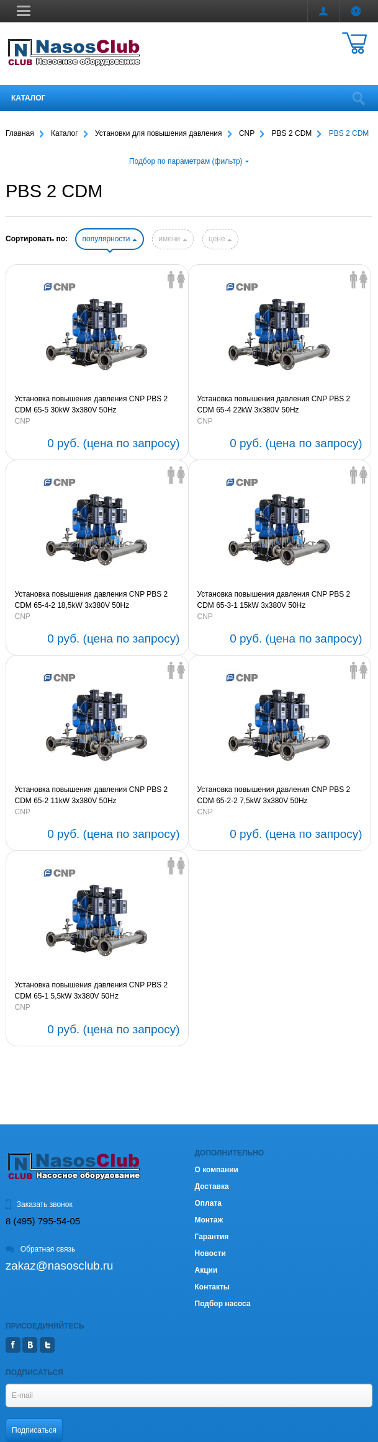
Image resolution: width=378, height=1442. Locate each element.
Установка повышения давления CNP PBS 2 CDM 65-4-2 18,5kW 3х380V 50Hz (91, 600)
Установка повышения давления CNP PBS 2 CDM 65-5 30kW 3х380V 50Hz (91, 404)
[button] (24, 10)
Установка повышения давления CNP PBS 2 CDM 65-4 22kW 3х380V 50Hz (274, 404)
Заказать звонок (39, 1204)
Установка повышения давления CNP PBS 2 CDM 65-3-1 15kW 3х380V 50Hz (274, 600)
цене (220, 238)
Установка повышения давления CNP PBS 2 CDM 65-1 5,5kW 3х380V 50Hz (91, 990)
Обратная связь (40, 1249)
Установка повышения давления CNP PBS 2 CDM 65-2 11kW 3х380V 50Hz (91, 795)
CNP (22, 421)
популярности (109, 238)
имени (172, 238)
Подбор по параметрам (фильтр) (189, 161)
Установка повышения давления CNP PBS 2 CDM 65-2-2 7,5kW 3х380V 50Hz (274, 795)
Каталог (28, 98)
